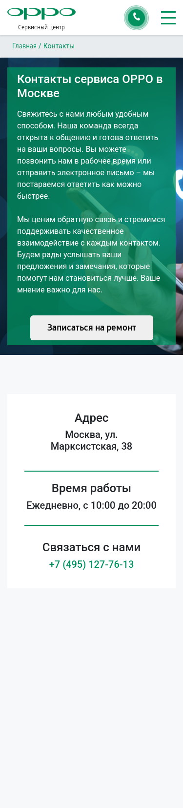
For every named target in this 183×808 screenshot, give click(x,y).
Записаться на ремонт (91, 327)
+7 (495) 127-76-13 (91, 564)
